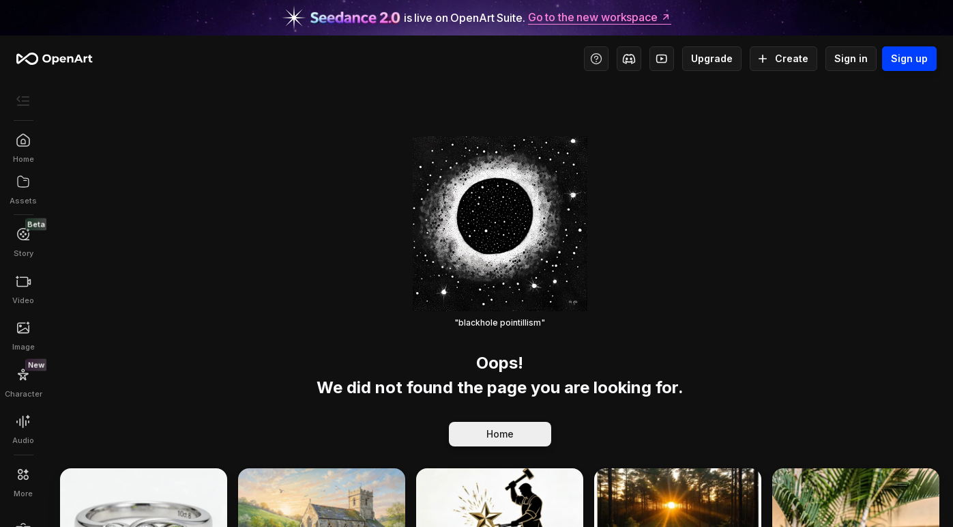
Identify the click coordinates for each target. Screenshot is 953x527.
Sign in (851, 58)
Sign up (909, 58)
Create (783, 58)
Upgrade (712, 58)
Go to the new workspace (599, 18)
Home (500, 434)
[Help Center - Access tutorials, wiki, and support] (596, 58)
